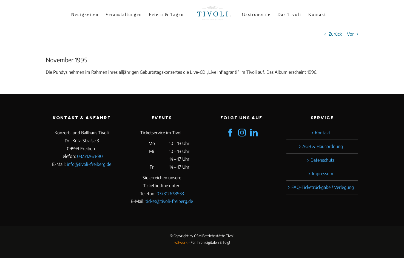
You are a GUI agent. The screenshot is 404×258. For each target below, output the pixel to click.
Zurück (335, 34)
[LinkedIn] (254, 133)
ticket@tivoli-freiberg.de (169, 201)
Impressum (322, 173)
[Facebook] (230, 133)
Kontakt (322, 132)
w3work (180, 242)
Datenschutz (322, 160)
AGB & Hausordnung (322, 146)
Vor (350, 34)
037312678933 (170, 193)
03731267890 (90, 156)
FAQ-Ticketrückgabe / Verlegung (322, 187)
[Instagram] (242, 133)
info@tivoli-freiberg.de (89, 164)
